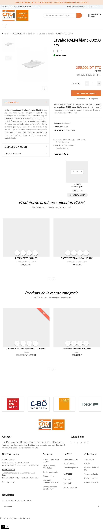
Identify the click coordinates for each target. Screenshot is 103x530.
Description (12, 102)
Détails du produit (16, 146)
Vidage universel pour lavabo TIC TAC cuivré (77, 185)
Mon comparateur (70, 487)
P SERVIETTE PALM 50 (26, 258)
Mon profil (67, 479)
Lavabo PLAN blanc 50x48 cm (77, 348)
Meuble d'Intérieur (91, 478)
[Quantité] (93, 83)
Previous (49, 279)
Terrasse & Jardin (91, 474)
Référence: (58, 130)
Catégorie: (58, 123)
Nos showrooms (62, 148)
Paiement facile (48, 476)
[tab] (25, 102)
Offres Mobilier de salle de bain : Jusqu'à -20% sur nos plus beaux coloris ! (51, 2)
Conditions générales (71, 468)
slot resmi (26, 518)
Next (53, 279)
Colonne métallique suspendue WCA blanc (26, 348)
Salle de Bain (89, 459)
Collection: (58, 126)
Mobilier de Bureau (91, 482)
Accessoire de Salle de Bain (26, 262)
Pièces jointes (13, 153)
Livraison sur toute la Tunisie (51, 460)
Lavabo (67, 123)
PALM (65, 126)
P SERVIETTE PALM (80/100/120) (77, 258)
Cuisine (87, 463)
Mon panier (68, 483)
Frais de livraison (62, 142)
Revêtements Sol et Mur (91, 469)
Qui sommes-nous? (71, 459)
